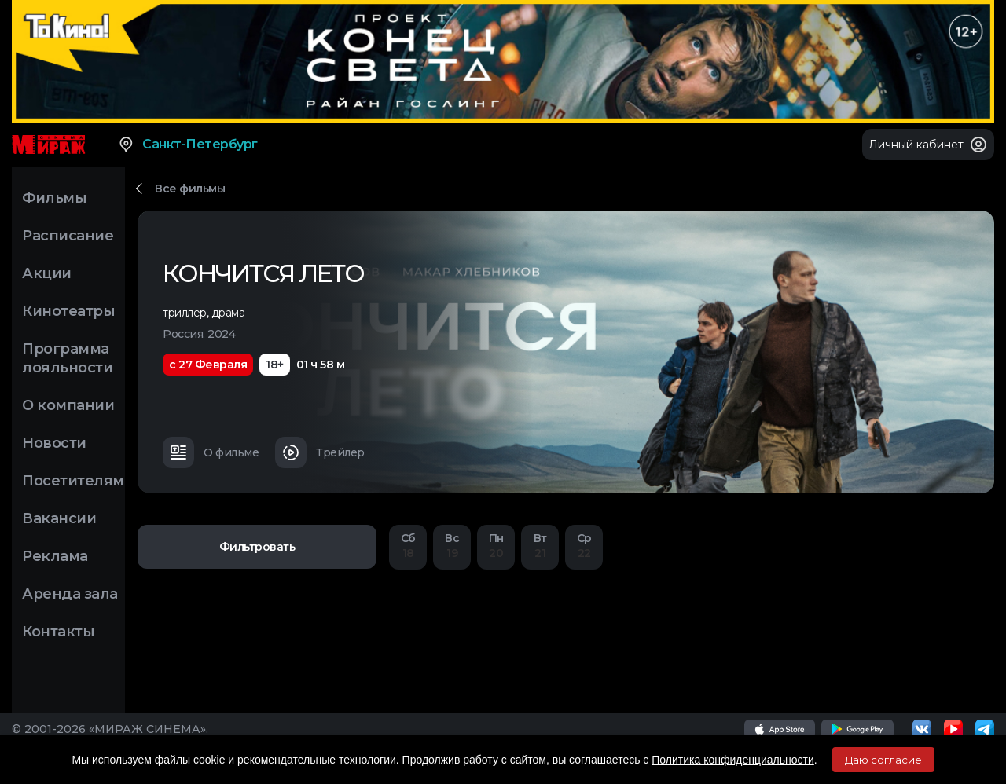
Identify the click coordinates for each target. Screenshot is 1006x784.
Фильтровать (257, 547)
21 (540, 545)
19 (451, 545)
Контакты (58, 631)
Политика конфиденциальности (733, 759)
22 (584, 545)
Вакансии (59, 518)
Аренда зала (70, 594)
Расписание (67, 235)
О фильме (211, 452)
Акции (47, 273)
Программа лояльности (67, 358)
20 (496, 545)
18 (407, 545)
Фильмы (54, 198)
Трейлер (320, 452)
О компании (68, 405)
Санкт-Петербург (187, 144)
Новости (54, 443)
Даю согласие (883, 759)
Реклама (55, 556)
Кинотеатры (68, 311)
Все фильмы (190, 188)
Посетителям (73, 480)
